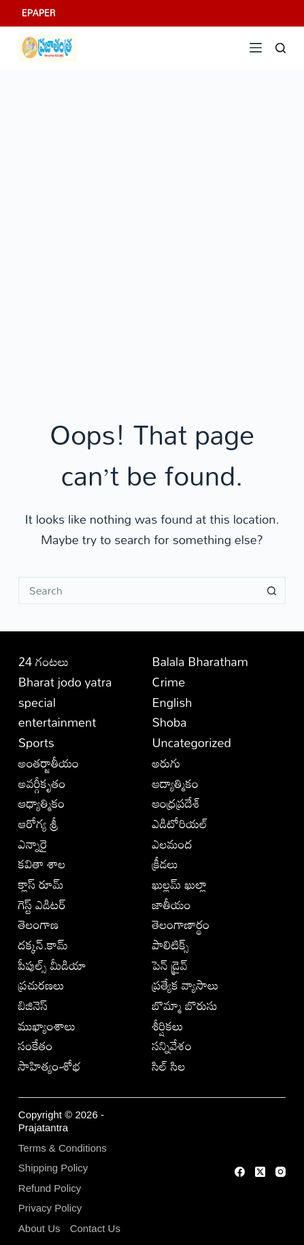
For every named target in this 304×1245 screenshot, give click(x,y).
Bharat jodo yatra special (65, 691)
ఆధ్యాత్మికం (41, 803)
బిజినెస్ (33, 1005)
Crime (168, 681)
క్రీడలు (165, 863)
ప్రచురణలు (41, 985)
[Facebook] (240, 1172)
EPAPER (39, 13)
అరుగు (166, 763)
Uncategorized (191, 742)
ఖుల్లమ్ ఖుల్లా (179, 884)
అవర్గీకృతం (42, 783)
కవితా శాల (42, 863)
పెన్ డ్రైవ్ (169, 965)
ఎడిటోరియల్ (179, 823)
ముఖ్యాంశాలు (46, 1025)
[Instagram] (280, 1172)
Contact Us (95, 1228)
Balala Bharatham (200, 661)
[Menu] (256, 48)
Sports (36, 742)
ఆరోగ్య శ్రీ (38, 823)
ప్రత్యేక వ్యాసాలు (185, 985)
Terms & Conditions (62, 1148)
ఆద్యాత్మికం (175, 783)
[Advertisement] (152, 228)
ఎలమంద (172, 844)
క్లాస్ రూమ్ (41, 884)
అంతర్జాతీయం (48, 763)
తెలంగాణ (38, 924)
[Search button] (272, 590)
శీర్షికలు (167, 1025)
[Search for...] (138, 590)
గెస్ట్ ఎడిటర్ (42, 904)
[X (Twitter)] (260, 1172)
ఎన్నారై (33, 844)
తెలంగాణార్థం (180, 924)
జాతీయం (171, 904)
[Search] (280, 48)
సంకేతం (35, 1045)
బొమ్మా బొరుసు (184, 1005)
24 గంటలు (43, 661)
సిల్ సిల (168, 1066)
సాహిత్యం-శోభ (49, 1066)
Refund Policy (50, 1188)
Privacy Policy (50, 1208)
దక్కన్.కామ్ (43, 944)
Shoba (169, 722)
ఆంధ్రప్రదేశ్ (176, 803)
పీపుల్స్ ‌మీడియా (52, 965)
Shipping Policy (53, 1167)
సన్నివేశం (172, 1045)
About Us (39, 1228)
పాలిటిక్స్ (170, 944)
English (172, 702)
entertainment (57, 722)
